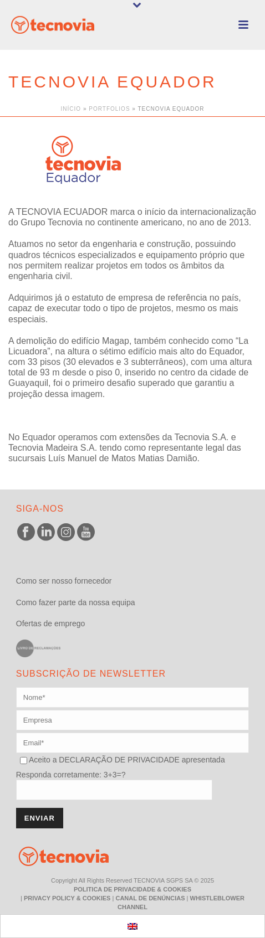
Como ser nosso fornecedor (64, 580)
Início (71, 109)
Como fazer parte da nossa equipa (75, 602)
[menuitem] (132, 926)
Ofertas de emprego (50, 623)
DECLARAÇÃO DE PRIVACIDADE (118, 759)
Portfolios (109, 109)
